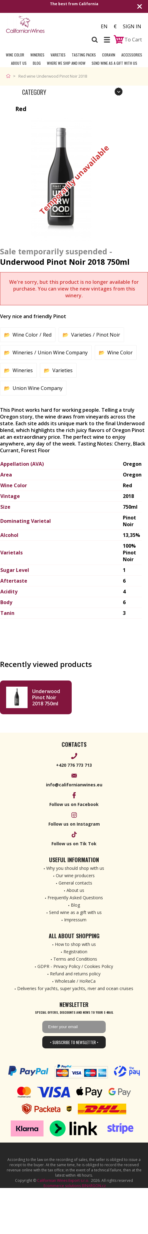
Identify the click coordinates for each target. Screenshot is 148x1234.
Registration (75, 951)
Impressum (75, 920)
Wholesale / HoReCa (75, 981)
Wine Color (15, 54)
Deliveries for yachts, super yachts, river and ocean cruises (75, 988)
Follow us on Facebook (74, 804)
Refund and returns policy (75, 974)
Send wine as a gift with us (114, 63)
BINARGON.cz (94, 1185)
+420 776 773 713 (74, 765)
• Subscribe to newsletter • (74, 1042)
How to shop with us (75, 944)
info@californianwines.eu (74, 785)
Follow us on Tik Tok (74, 843)
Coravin (108, 54)
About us (75, 890)
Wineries (37, 54)
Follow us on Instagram (74, 824)
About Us (19, 63)
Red (47, 334)
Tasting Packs (84, 54)
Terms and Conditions (75, 959)
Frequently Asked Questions (75, 897)
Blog (37, 63)
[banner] (40, 24)
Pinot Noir (108, 334)
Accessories (131, 54)
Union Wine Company (63, 352)
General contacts (75, 883)
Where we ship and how (66, 63)
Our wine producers (75, 875)
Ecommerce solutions (62, 1185)
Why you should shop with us (75, 868)
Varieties (58, 54)
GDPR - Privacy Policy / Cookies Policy (75, 966)
